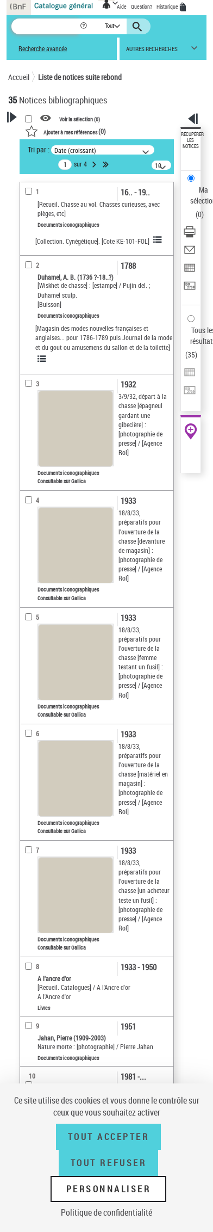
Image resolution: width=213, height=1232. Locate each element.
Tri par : (38, 149)
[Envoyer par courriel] (189, 253)
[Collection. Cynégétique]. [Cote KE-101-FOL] (92, 241)
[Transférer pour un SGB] (189, 289)
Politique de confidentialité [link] (106, 1212)
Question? (141, 6)
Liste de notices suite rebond (80, 77)
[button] (84, 26)
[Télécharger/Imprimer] (189, 235)
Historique (167, 6)
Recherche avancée (42, 49)
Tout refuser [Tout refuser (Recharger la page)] (108, 1163)
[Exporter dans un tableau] (189, 271)
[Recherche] (45, 26)
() (65, 131)
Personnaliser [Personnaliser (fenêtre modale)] (108, 1189)
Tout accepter (108, 1137)
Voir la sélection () (79, 118)
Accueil (18, 77)
